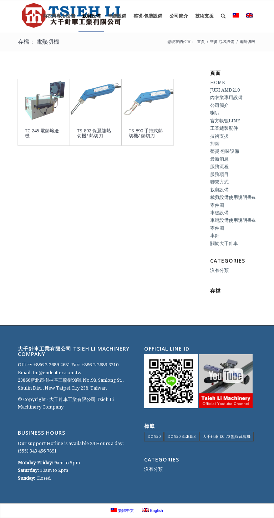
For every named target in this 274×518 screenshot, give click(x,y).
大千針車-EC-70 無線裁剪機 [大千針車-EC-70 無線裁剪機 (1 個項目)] (226, 436)
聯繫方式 (219, 182)
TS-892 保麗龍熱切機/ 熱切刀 (94, 133)
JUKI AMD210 (225, 90)
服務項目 (219, 174)
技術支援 (219, 136)
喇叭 (214, 113)
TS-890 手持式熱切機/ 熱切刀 (146, 133)
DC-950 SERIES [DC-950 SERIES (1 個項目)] (181, 436)
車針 (214, 235)
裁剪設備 (219, 189)
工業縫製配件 (224, 128)
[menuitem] (58, 16)
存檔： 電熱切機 (38, 41)
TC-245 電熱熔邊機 (42, 133)
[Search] (223, 16)
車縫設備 (219, 212)
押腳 (214, 143)
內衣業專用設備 (226, 97)
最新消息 (219, 159)
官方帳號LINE (225, 120)
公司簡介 (219, 105)
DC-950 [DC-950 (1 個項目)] (154, 436)
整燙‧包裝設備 (224, 151)
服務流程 (219, 166)
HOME (217, 82)
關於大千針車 (224, 243)
